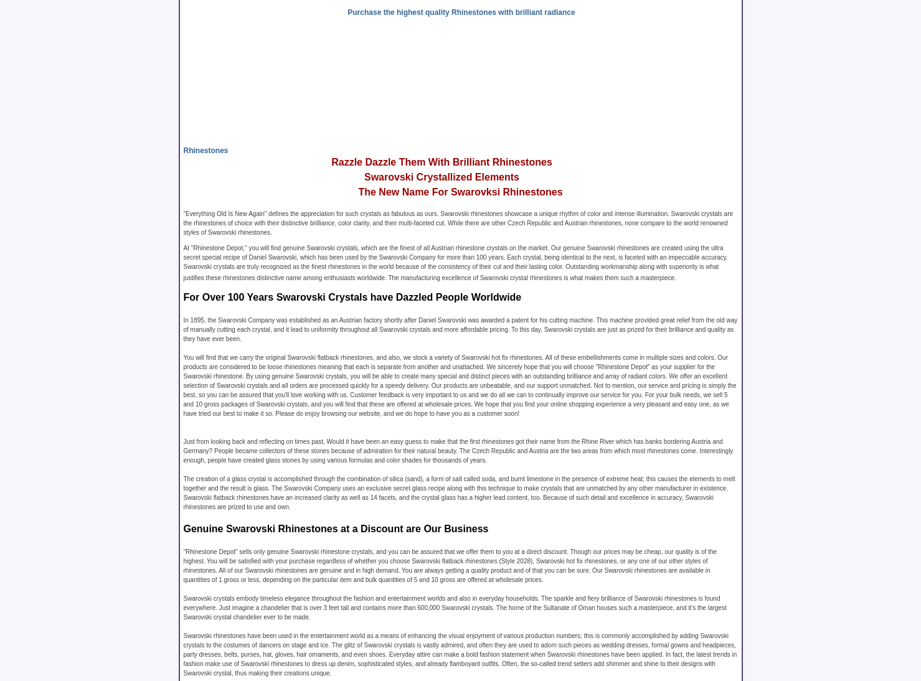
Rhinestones (206, 150)
